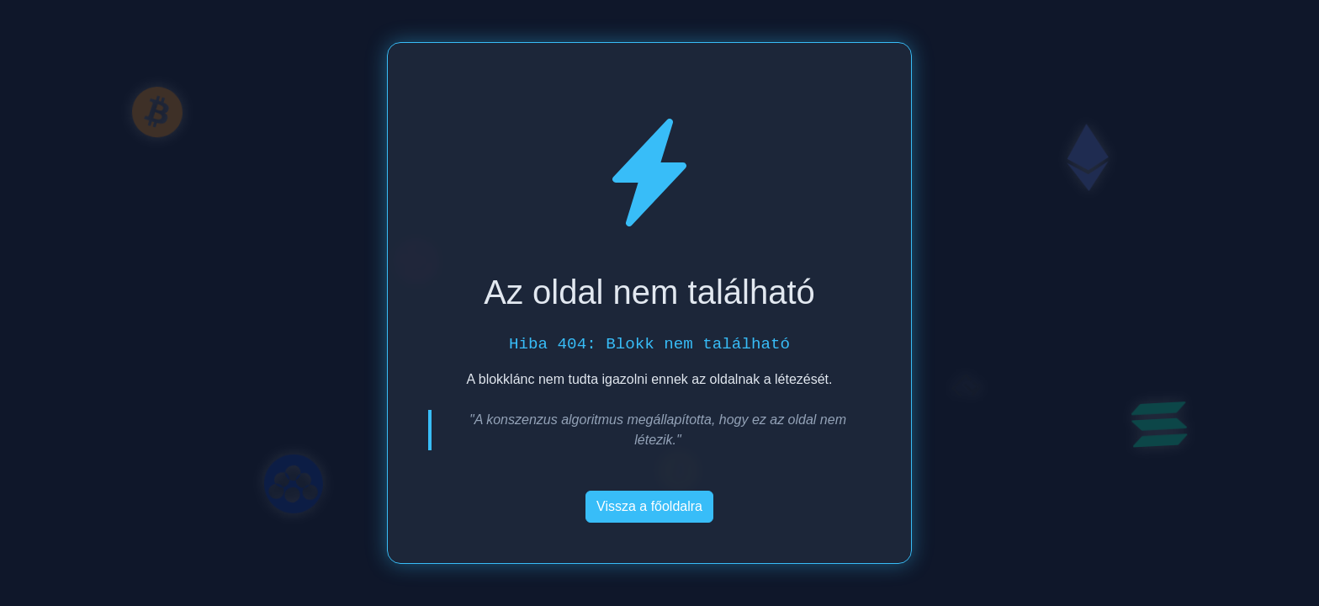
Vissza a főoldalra (649, 506)
